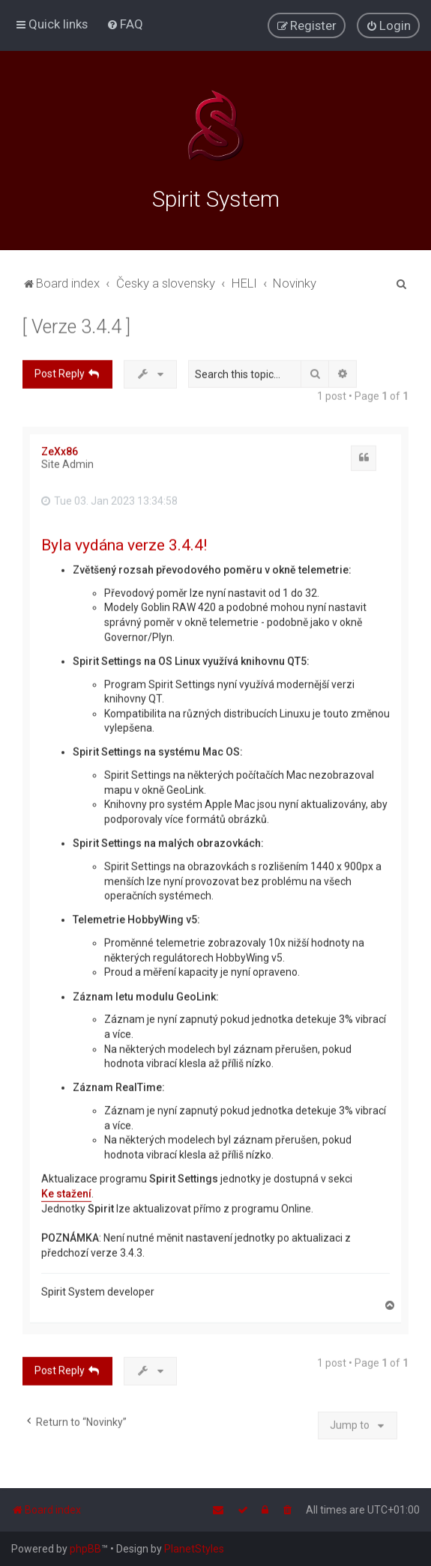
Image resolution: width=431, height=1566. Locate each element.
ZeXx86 (59, 449)
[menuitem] (125, 24)
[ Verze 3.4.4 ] (76, 325)
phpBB (85, 1549)
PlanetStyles (194, 1549)
